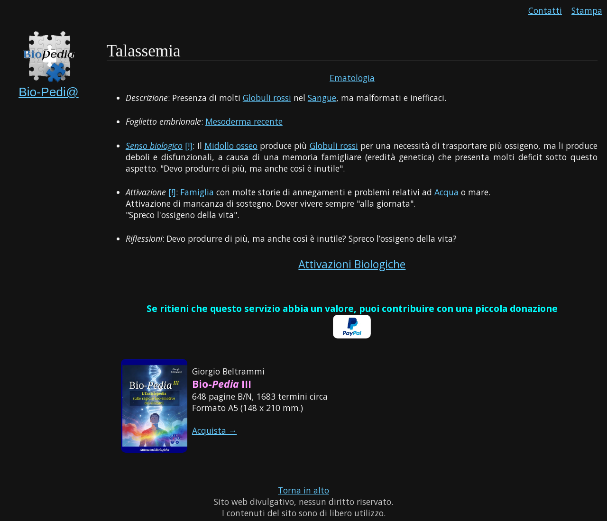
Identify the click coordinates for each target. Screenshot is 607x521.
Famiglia (197, 192)
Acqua (446, 192)
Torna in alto (303, 490)
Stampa (586, 10)
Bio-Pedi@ (48, 92)
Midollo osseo (231, 145)
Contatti (545, 10)
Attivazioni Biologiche (351, 264)
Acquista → (214, 430)
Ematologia (352, 77)
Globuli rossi (267, 97)
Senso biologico (154, 145)
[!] (189, 145)
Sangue (322, 97)
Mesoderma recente (244, 121)
